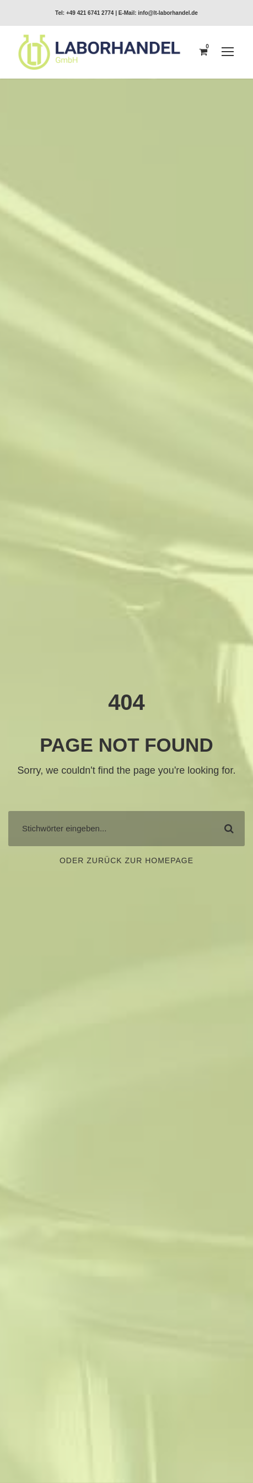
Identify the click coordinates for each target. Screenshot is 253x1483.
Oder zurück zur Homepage (126, 860)
